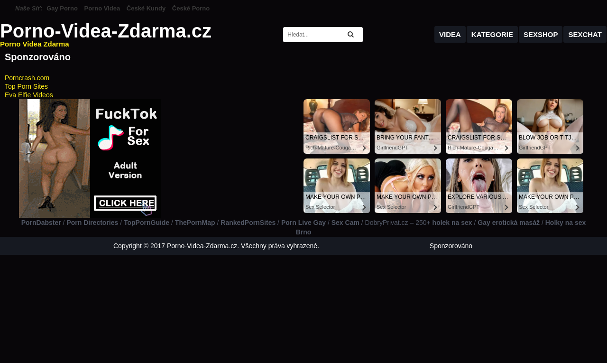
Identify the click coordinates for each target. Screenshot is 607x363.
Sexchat (585, 34)
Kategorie (492, 34)
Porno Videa (102, 8)
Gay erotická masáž (509, 222)
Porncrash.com (27, 78)
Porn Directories (92, 222)
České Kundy (146, 8)
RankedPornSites (248, 222)
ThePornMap (195, 222)
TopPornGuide (146, 222)
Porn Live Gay (303, 222)
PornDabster (41, 222)
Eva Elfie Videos (29, 95)
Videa (450, 34)
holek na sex (452, 222)
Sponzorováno (451, 246)
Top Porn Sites (26, 86)
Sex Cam (345, 222)
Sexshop (541, 34)
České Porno (191, 8)
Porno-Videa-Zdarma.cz (106, 34)
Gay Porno (62, 8)
